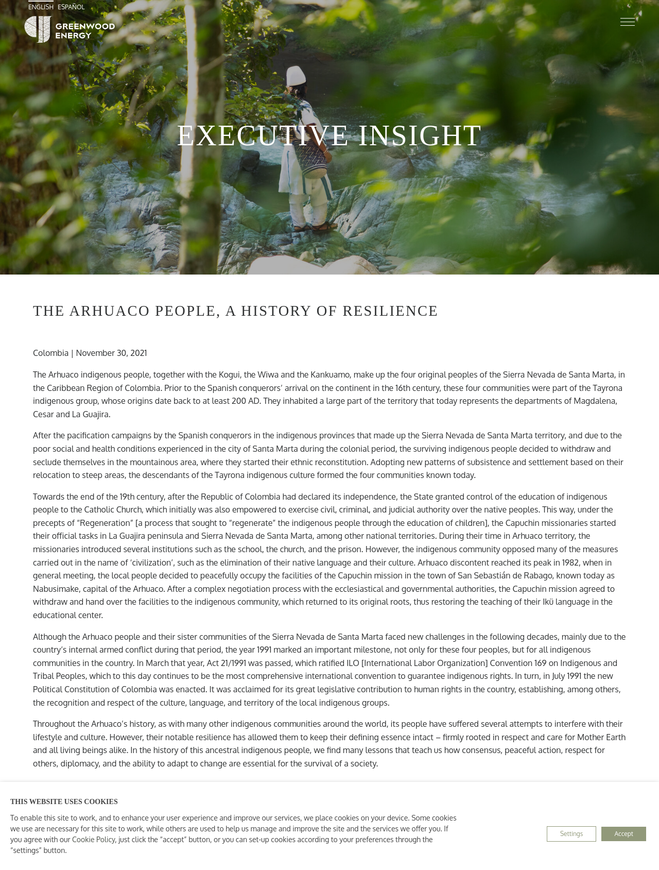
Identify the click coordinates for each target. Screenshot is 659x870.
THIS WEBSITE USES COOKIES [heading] (64, 802)
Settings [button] (571, 834)
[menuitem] (42, 7)
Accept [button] (623, 834)
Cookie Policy (93, 839)
